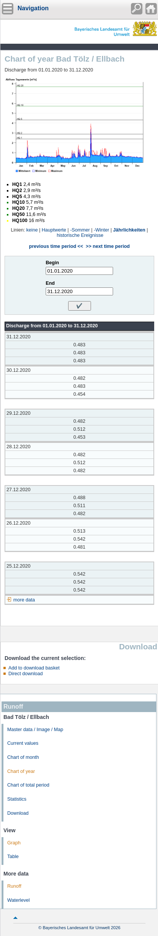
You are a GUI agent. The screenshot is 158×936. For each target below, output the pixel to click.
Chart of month (23, 757)
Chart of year (21, 771)
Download (18, 813)
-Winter (101, 230)
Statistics (16, 799)
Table (13, 856)
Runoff (14, 886)
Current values (22, 743)
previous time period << (56, 246)
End (50, 283)
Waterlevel (18, 900)
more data (24, 600)
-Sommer (80, 230)
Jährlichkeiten (129, 230)
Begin (52, 262)
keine (32, 230)
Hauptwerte (53, 230)
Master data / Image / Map (35, 729)
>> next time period (107, 246)
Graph (14, 843)
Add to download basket (33, 668)
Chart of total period (28, 785)
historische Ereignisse (80, 235)
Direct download (25, 673)
